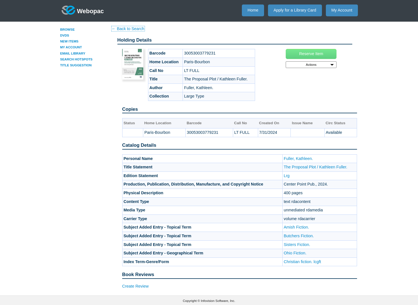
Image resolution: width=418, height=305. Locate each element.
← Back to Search (128, 28)
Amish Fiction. (296, 227)
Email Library (72, 53)
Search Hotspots (76, 59)
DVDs (64, 35)
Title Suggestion (76, 65)
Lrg (287, 175)
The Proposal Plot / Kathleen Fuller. (315, 167)
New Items (69, 41)
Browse (67, 29)
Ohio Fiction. (295, 253)
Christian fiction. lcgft (302, 261)
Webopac (83, 10)
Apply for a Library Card (295, 10)
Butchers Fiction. (299, 236)
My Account (341, 10)
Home (252, 10)
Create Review (135, 286)
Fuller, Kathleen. (298, 158)
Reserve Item (311, 53)
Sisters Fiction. (297, 244)
